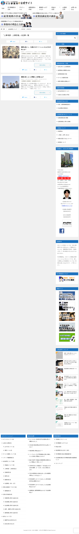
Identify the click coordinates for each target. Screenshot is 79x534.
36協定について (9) (9, 465)
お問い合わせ (74, 8)
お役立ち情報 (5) (7, 443)
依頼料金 (60, 131)
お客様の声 (65, 8)
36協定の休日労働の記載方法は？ (70, 408)
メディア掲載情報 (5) (8, 457)
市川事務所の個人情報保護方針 (63, 454)
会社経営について (36, 53)
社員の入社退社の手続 (63, 94)
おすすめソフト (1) (9, 446)
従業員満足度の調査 (63, 117)
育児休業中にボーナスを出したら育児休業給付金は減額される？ (70, 378)
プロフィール (22, 8)
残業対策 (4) (8, 479)
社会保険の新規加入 (63, 108)
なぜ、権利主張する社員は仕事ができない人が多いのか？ (70, 392)
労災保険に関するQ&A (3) (11, 501)
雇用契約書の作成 (62, 74)
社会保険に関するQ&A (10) (11, 505)
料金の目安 (54, 8)
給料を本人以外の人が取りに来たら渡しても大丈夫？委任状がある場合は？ (70, 362)
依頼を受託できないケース (64, 138)
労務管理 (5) (8, 472)
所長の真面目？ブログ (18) (10, 487)
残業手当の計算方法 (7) (10, 520)
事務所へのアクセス (43, 8)
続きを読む (45, 65)
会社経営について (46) (8, 461)
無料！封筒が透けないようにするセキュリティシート (70, 354)
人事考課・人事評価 (26, 53)
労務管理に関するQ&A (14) (11, 498)
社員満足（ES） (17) (10, 483)
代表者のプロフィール (61, 439)
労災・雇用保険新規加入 (64, 104)
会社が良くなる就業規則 (64, 66)
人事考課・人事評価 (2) (10, 468)
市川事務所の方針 (12, 8)
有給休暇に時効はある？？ (36, 450)
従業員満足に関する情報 (64, 121)
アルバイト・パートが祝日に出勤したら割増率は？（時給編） (70, 385)
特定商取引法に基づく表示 (62, 450)
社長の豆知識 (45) (7, 494)
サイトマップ (59, 463)
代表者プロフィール (67, 205)
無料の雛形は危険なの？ (64, 81)
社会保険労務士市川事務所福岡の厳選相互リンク (66, 458)
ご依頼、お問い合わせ (63, 135)
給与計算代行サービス (63, 91)
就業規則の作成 (32, 8)
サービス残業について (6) (9, 454)
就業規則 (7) (8, 490)
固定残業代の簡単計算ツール (70, 368)
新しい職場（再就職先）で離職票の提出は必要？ (70, 400)
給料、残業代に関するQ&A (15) (12, 509)
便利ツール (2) (8, 450)
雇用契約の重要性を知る (64, 70)
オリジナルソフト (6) (8, 439)
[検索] (67, 38)
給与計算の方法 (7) (9, 523)
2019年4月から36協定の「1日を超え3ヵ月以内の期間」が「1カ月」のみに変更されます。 (40, 467)
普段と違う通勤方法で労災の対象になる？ (70, 415)
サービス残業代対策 (63, 77)
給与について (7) (7, 516)
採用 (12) (7, 476)
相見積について (62, 142)
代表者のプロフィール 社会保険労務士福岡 (70, 423)
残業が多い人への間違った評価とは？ (32, 77)
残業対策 (44, 53)
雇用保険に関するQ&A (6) (11, 512)
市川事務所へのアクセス (62, 443)
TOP (3, 8)
